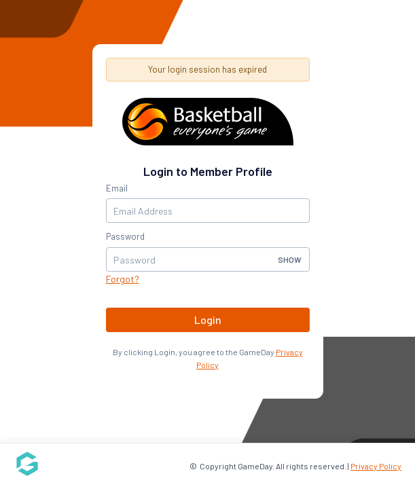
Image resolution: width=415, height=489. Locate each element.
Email (117, 188)
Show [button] (290, 259)
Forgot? (122, 279)
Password (125, 236)
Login (207, 319)
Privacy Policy (375, 466)
